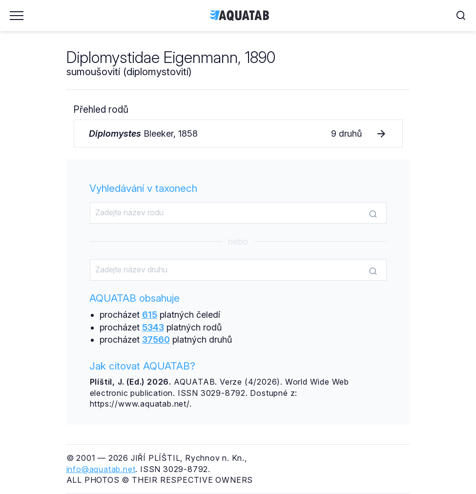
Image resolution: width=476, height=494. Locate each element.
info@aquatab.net (101, 469)
